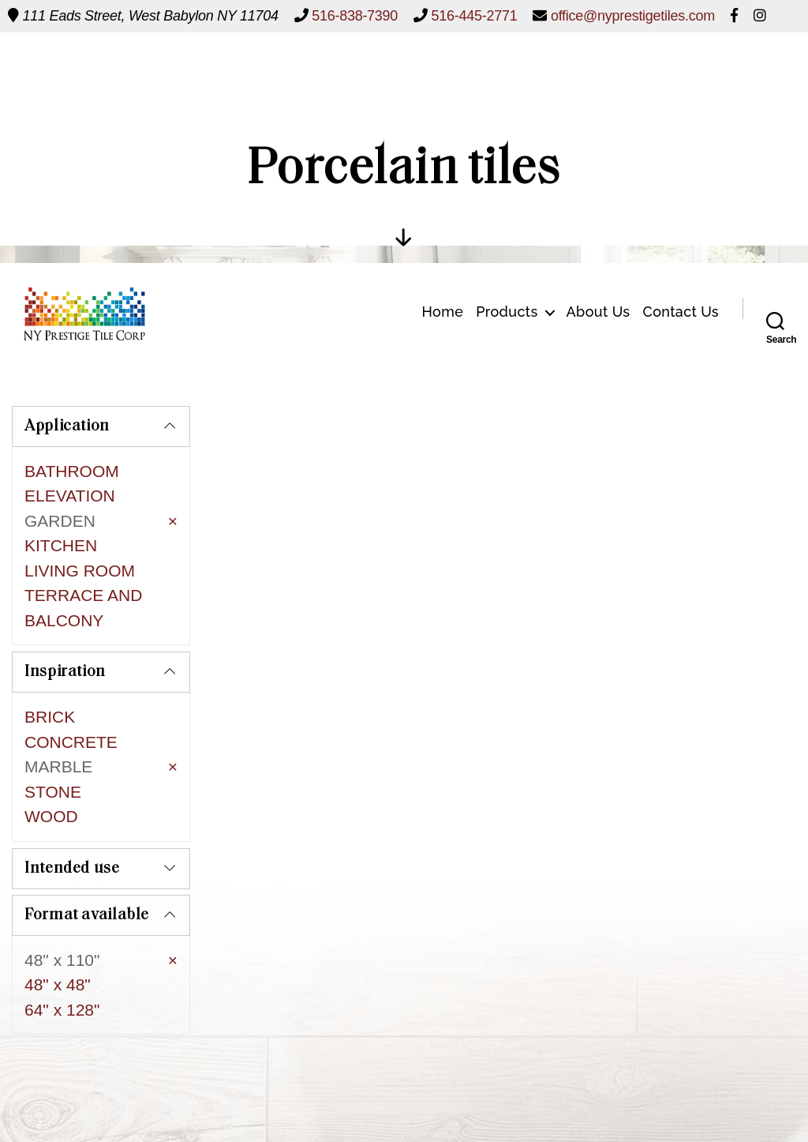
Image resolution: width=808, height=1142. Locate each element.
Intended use (72, 794)
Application (67, 426)
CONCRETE (71, 699)
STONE (52, 749)
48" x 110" (61, 885)
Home (442, 72)
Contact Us (681, 72)
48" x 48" (57, 909)
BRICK (49, 674)
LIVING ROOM (79, 571)
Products (506, 72)
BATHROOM (71, 471)
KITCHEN (60, 545)
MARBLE (58, 724)
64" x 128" (61, 935)
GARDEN (59, 521)
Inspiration (65, 629)
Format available (86, 840)
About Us (598, 72)
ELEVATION (69, 495)
